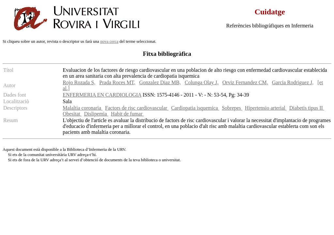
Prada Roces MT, (117, 82)
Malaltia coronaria (82, 108)
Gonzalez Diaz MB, (160, 82)
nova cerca (109, 41)
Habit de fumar (127, 114)
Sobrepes (232, 108)
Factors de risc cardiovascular (137, 108)
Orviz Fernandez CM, (245, 82)
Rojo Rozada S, (79, 82)
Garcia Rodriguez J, (293, 82)
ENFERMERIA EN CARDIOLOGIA (102, 95)
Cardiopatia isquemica (195, 108)
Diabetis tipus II (306, 108)
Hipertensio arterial (266, 108)
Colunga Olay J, (202, 82)
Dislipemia (96, 114)
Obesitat (72, 114)
